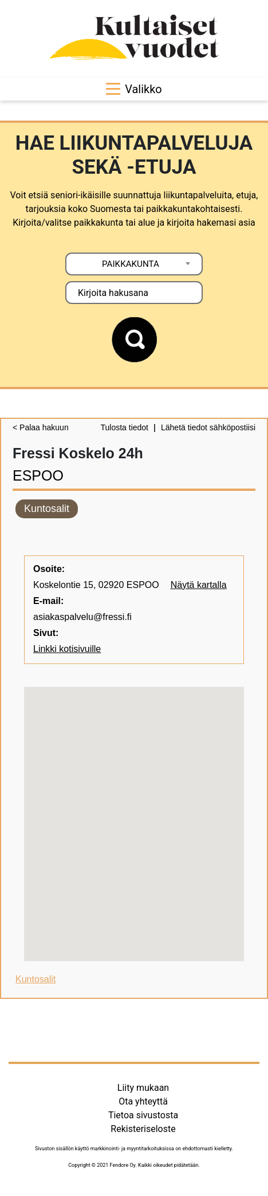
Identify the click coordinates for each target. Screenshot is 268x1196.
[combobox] (134, 264)
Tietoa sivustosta (143, 1115)
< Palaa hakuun (41, 427)
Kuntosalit (46, 508)
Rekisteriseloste (143, 1128)
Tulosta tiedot (124, 427)
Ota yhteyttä (143, 1101)
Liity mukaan (143, 1087)
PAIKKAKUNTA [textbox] (130, 264)
